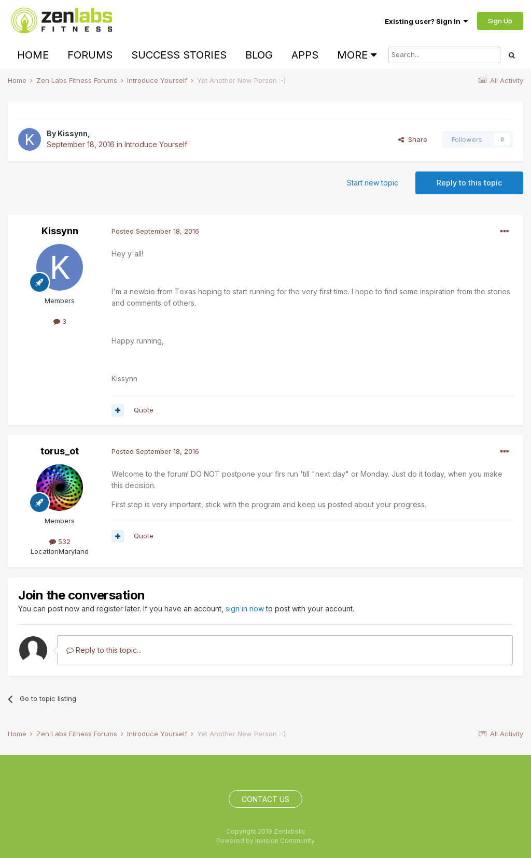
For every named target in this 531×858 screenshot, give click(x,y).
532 (60, 541)
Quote (143, 410)
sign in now (245, 608)
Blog (259, 55)
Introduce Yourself (155, 144)
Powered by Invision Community (265, 841)
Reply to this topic (469, 182)
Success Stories (179, 55)
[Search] (444, 55)
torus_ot (59, 451)
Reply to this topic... (104, 650)
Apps (304, 55)
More (356, 55)
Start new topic (372, 182)
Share (412, 139)
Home (33, 55)
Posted (155, 231)
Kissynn (73, 133)
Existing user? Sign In (426, 21)
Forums (90, 55)
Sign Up (500, 21)
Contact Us (265, 799)
